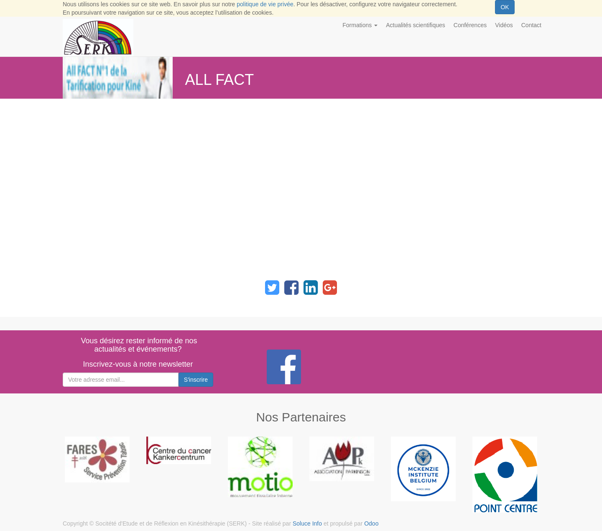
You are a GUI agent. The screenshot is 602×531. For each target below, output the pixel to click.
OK (504, 7)
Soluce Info (307, 523)
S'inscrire (196, 379)
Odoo (371, 523)
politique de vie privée (265, 4)
